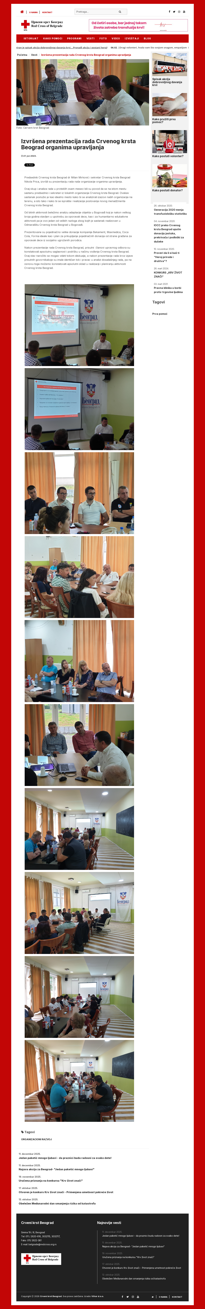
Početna (22, 54)
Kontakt (47, 12)
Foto (103, 38)
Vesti (90, 38)
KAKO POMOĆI (52, 38)
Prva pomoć (159, 313)
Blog (147, 38)
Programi (74, 38)
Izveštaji (132, 38)
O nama (33, 12)
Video (116, 38)
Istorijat (31, 38)
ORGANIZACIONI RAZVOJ (36, 1139)
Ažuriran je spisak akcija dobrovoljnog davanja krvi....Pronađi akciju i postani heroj (64, 47)
